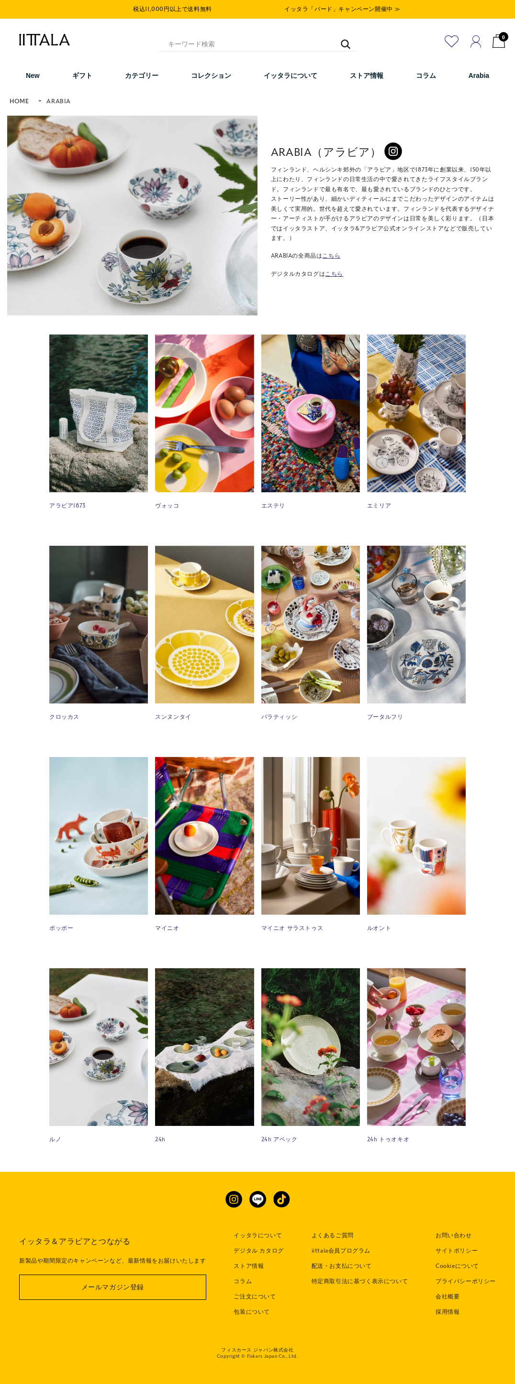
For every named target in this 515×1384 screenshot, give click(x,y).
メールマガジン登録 (112, 1287)
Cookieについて (457, 1266)
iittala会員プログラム (341, 1250)
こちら (331, 255)
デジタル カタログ (258, 1250)
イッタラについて (258, 1235)
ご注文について (255, 1296)
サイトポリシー (457, 1250)
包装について (252, 1311)
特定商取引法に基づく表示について (360, 1281)
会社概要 (447, 1296)
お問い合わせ (454, 1235)
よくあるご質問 (333, 1235)
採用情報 (447, 1311)
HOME (19, 101)
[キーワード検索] (340, 40)
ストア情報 (249, 1266)
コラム (243, 1281)
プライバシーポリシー (466, 1281)
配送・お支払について (342, 1266)
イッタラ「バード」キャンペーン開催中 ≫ (342, 9)
